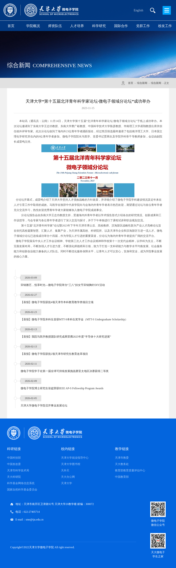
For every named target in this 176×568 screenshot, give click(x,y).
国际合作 (121, 26)
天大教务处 (122, 464)
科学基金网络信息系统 (21, 483)
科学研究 (99, 26)
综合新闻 (142, 83)
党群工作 (143, 26)
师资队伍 (55, 26)
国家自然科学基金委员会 (22, 489)
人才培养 (77, 26)
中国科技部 (14, 457)
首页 (11, 26)
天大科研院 (14, 476)
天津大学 (66, 483)
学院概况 (33, 26)
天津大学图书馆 (70, 464)
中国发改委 (14, 464)
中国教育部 (122, 476)
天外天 (65, 470)
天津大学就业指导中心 (75, 457)
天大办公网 (68, 476)
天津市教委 (122, 457)
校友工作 (165, 26)
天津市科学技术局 (18, 470)
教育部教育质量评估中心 (130, 470)
